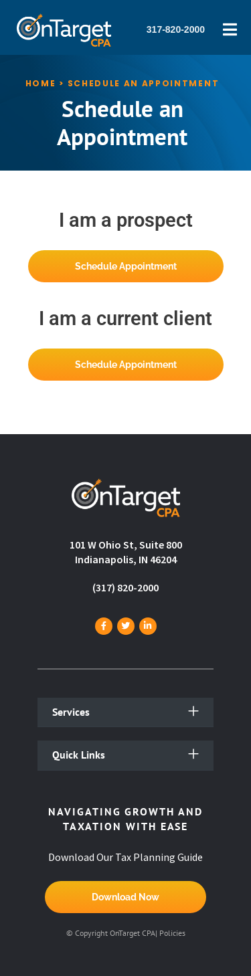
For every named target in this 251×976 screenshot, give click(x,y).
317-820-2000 (176, 29)
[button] (125, 713)
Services (71, 711)
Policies (172, 933)
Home (40, 83)
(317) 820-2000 (125, 587)
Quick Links (78, 754)
